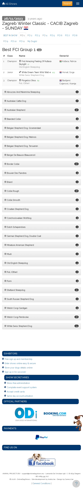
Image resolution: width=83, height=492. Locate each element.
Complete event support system (22, 387)
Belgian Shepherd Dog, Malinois (20, 137)
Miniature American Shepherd (19, 245)
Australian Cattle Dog (15, 101)
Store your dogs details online (18, 368)
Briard (8, 182)
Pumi (7, 281)
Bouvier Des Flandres (15, 173)
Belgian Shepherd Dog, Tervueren (21, 146)
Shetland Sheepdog (14, 290)
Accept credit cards (16, 392)
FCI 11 (22, 41)
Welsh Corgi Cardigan (15, 308)
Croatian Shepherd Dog (16, 209)
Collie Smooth (12, 200)
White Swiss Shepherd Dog (18, 326)
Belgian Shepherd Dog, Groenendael (22, 128)
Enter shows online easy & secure (20, 363)
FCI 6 (59, 35)
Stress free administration (18, 383)
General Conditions (41, 483)
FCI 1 (22, 35)
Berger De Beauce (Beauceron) (19, 155)
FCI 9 (5, 41)
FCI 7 (67, 35)
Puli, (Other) (10, 272)
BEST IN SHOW (10, 35)
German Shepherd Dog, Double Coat (22, 236)
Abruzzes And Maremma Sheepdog (22, 92)
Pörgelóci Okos (29, 80)
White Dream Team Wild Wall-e (36, 72)
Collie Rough (11, 191)
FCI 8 (75, 35)
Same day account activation (20, 396)
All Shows (9, 3)
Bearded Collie (12, 119)
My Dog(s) (32, 41)
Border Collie (11, 164)
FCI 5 (52, 35)
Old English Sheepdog (16, 263)
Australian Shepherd (14, 110)
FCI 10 (14, 41)
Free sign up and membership (18, 359)
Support (67, 3)
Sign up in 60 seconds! (15, 372)
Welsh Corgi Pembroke (16, 317)
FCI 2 (30, 35)
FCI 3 (37, 35)
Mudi (7, 254)
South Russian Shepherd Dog (19, 299)
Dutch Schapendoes (15, 227)
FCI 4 (45, 35)
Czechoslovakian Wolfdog (17, 218)
